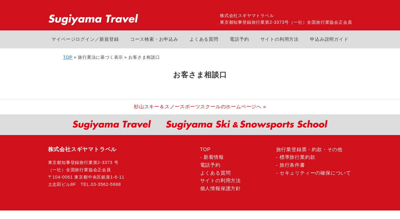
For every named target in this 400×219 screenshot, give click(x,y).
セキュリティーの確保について (315, 173)
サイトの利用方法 (279, 39)
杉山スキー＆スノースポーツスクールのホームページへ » (200, 106)
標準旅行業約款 (297, 157)
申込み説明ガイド (329, 39)
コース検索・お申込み (154, 39)
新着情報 (213, 157)
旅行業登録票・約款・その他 (309, 149)
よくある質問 (204, 39)
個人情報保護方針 (220, 188)
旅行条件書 (292, 165)
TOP (68, 57)
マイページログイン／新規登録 (85, 39)
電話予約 (239, 39)
